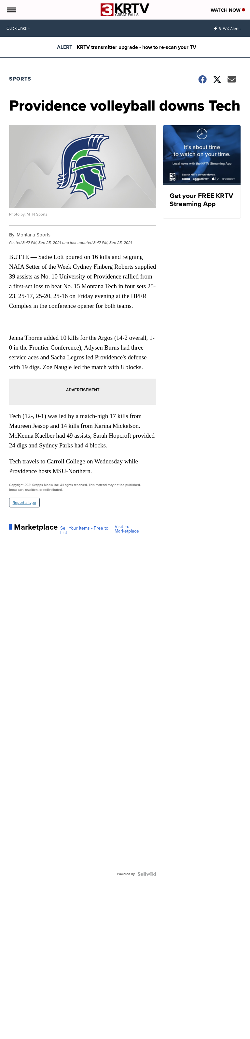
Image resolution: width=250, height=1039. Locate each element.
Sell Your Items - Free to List (84, 530)
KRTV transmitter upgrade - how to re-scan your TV (136, 47)
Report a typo (24, 502)
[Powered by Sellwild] (146, 874)
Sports (20, 79)
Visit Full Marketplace (127, 529)
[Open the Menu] (11, 10)
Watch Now (228, 10)
